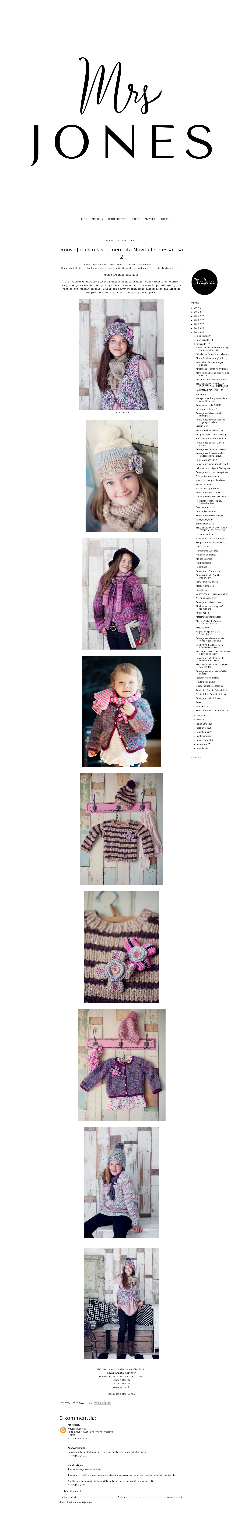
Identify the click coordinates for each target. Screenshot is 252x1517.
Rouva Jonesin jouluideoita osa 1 (212, 464)
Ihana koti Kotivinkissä (207, 581)
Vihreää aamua (203, 484)
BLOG (84, 219)
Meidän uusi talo (204, 558)
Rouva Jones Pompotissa (208, 571)
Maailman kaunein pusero (209, 616)
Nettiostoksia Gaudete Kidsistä (211, 694)
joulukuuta (202, 335)
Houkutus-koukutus (205, 681)
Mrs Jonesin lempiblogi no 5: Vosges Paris (210, 607)
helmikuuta (202, 744)
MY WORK (150, 219)
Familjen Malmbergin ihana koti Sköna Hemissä (211, 399)
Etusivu (121, 1497)
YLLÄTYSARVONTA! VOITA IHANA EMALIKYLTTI (212, 666)
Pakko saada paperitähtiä (208, 488)
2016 (197, 311)
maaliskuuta (203, 740)
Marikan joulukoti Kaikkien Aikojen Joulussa (212, 374)
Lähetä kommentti (73, 1491)
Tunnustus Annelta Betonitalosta (212, 690)
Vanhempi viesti (175, 1497)
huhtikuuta (202, 736)
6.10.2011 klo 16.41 (77, 1456)
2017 (197, 307)
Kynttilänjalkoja (203, 562)
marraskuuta (203, 339)
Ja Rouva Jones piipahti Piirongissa (213, 468)
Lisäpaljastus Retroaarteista (209, 685)
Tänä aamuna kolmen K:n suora (211, 538)
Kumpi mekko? (203, 612)
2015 (197, 316)
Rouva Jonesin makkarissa (209, 492)
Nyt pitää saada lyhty (206, 598)
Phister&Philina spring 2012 (209, 358)
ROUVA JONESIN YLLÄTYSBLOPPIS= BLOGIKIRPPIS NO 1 (213, 652)
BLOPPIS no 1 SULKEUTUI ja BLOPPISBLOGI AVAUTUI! (209, 646)
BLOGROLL (165, 219)
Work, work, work (204, 519)
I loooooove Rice (204, 534)
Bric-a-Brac (201, 394)
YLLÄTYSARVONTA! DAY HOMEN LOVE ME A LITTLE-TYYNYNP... (211, 529)
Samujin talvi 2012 (205, 523)
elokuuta (201, 719)
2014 (197, 320)
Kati (69, 1424)
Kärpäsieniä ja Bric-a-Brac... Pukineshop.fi (209, 633)
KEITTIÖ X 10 (202, 426)
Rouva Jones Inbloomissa (208, 602)
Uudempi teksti (68, 1497)
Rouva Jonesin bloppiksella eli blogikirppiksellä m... (210, 421)
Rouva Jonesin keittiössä (208, 698)
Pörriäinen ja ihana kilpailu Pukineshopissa (209, 502)
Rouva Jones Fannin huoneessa (211, 449)
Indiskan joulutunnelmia (207, 677)
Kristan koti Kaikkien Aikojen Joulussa (209, 363)
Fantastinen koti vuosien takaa (211, 438)
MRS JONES (97, 219)
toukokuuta (202, 731)
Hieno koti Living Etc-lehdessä (210, 480)
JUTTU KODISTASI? (116, 219)
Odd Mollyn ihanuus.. (206, 511)
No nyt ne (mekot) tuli (206, 554)
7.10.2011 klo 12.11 (77, 1485)
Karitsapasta (202, 706)
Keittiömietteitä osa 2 (206, 409)
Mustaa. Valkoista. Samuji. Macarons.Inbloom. (208, 622)
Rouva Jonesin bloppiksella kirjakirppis (209, 414)
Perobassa (201, 589)
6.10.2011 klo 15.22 (77, 1438)
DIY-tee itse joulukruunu (207, 476)
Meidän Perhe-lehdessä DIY (209, 430)
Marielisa (72, 1465)
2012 (197, 328)
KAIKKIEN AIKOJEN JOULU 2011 (211, 390)
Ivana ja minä (202, 546)
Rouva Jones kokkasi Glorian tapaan (210, 444)
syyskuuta (202, 715)
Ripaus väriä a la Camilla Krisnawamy (208, 576)
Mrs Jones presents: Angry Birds (211, 368)
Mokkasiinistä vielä (205, 585)
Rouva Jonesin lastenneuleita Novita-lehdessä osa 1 (210, 659)
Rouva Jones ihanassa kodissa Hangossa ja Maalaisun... (211, 454)
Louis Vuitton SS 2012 (206, 460)
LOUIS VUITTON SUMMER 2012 (211, 496)
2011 (197, 332)
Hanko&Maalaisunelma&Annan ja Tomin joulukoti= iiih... (212, 349)
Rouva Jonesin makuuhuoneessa (212, 710)
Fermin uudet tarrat (205, 507)
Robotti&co (201, 566)
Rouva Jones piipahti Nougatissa (212, 472)
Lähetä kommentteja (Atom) (79, 1502)
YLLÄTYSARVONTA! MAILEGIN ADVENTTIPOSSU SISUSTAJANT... (213, 385)
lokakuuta (202, 343)
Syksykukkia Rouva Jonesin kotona (212, 354)
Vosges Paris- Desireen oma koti (212, 593)
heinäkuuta (202, 723)
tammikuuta (203, 748)
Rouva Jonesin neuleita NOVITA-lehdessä (211, 672)
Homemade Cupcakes (207, 550)
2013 (197, 324)
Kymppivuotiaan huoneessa (209, 542)
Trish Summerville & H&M (208, 405)
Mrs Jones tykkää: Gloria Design (211, 434)
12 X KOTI (135, 219)
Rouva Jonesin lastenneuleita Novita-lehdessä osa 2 (210, 639)
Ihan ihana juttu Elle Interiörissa (211, 379)
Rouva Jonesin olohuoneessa (210, 515)
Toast (199, 702)
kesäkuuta (202, 727)
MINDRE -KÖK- (203, 627)
